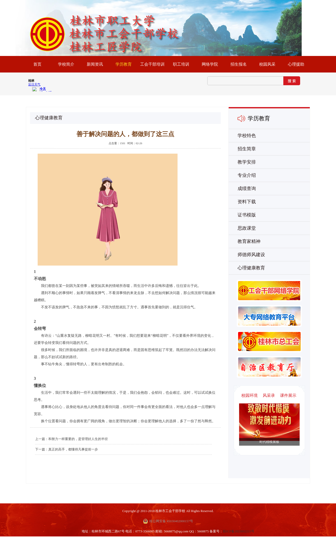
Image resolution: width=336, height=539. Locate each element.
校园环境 (249, 395)
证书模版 (247, 214)
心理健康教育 (251, 267)
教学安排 (247, 162)
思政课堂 (247, 228)
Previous (274, 430)
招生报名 (238, 64)
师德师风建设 (251, 254)
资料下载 (247, 201)
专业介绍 (247, 175)
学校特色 (247, 135)
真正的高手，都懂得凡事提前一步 (73, 449)
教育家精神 (249, 241)
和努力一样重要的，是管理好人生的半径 (78, 439)
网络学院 (210, 64)
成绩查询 (247, 188)
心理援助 (296, 64)
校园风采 (267, 64)
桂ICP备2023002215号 (238, 531)
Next (264, 430)
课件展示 (288, 395)
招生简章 (247, 148)
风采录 (269, 395)
